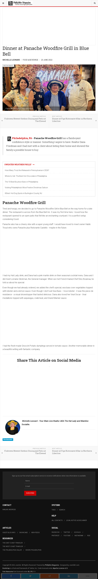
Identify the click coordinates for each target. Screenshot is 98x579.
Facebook (55, 532)
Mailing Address (9, 509)
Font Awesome (8, 571)
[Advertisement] (49, 26)
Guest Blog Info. (9, 532)
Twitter (67, 532)
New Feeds (35, 532)
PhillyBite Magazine (52, 565)
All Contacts (57, 520)
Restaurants (7, 439)
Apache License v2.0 (60, 568)
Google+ (77, 532)
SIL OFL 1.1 (31, 571)
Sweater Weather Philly (19, 164)
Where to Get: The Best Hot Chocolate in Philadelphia (26, 176)
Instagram (79, 535)
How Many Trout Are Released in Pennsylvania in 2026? (27, 170)
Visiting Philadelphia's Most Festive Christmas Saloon (26, 188)
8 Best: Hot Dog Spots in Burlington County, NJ (23, 193)
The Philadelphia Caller (12, 550)
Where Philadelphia (33, 550)
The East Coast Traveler (13, 543)
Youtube (67, 535)
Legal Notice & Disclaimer (76, 520)
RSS (88, 535)
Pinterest (55, 535)
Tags (53, 510)
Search (62, 510)
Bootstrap (6, 568)
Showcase (23, 532)
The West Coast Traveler (13, 546)
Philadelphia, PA (22, 138)
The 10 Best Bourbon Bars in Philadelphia (21, 182)
